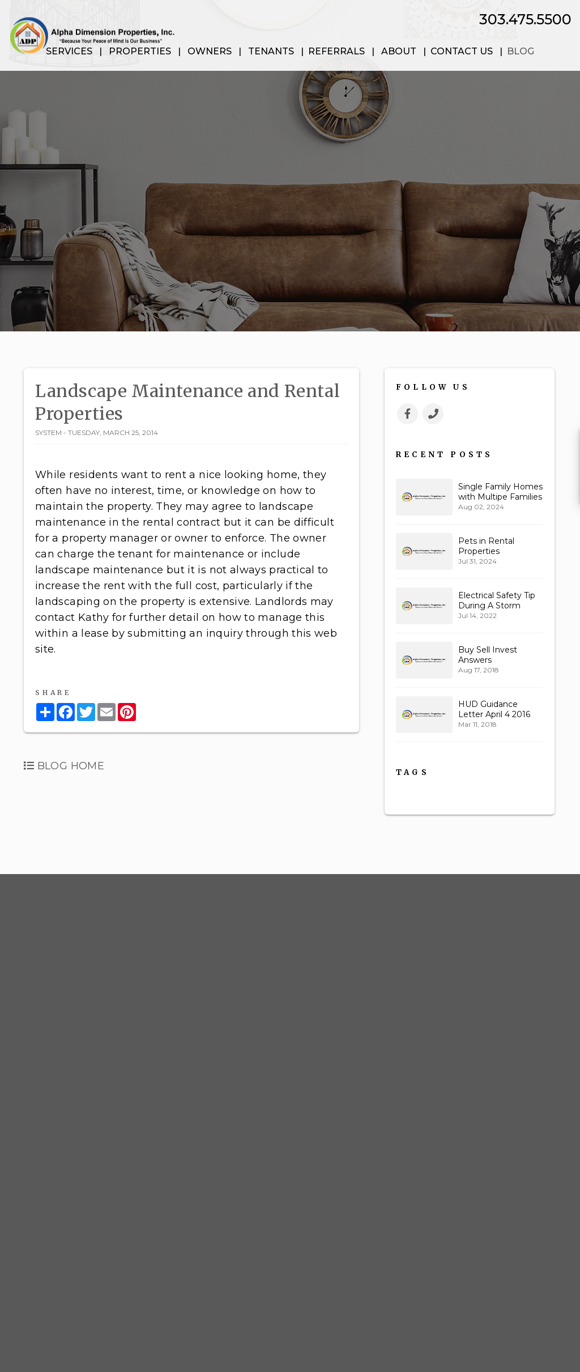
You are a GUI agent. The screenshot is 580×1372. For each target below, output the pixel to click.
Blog (520, 51)
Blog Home (64, 766)
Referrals (336, 51)
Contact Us (461, 51)
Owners (209, 51)
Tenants (271, 51)
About (398, 51)
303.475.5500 (525, 19)
